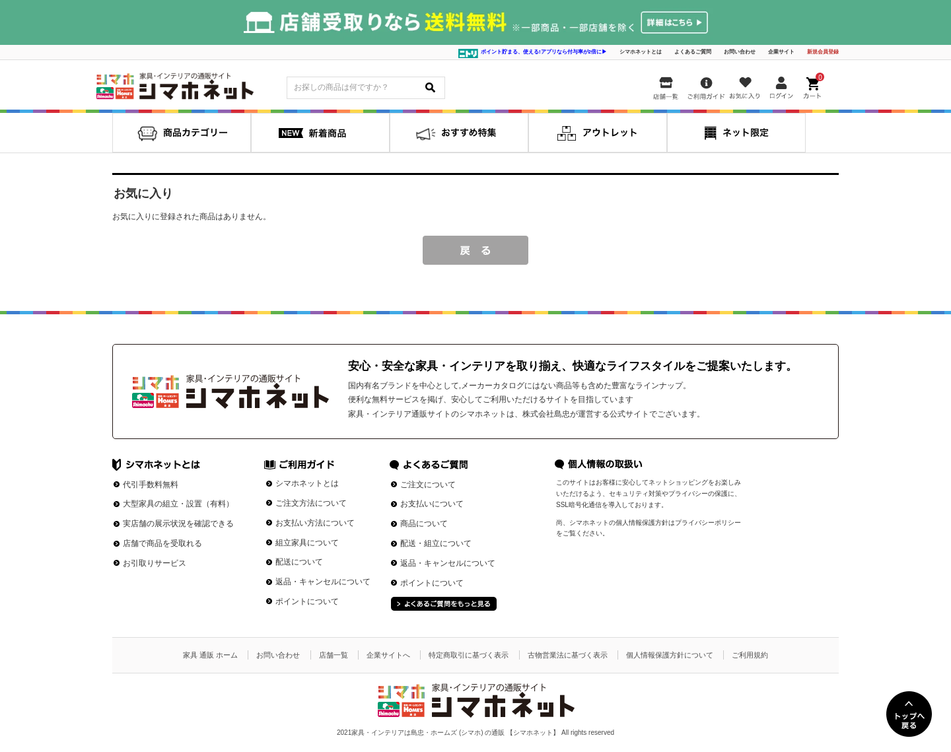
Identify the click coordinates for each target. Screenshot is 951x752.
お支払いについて (432, 503)
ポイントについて (307, 601)
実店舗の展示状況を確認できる (178, 523)
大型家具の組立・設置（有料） (178, 503)
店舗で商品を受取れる (162, 543)
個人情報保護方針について (669, 655)
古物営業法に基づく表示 (568, 655)
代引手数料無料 (150, 484)
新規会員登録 (823, 52)
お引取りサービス (154, 563)
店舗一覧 (333, 655)
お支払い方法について (315, 523)
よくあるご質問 (692, 52)
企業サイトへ (388, 655)
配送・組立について (436, 543)
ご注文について (428, 484)
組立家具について (307, 542)
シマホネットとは (640, 52)
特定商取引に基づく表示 (469, 655)
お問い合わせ (740, 52)
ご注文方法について (311, 503)
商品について (424, 523)
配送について (299, 561)
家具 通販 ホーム (210, 655)
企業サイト (781, 52)
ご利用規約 (750, 655)
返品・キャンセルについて (322, 581)
